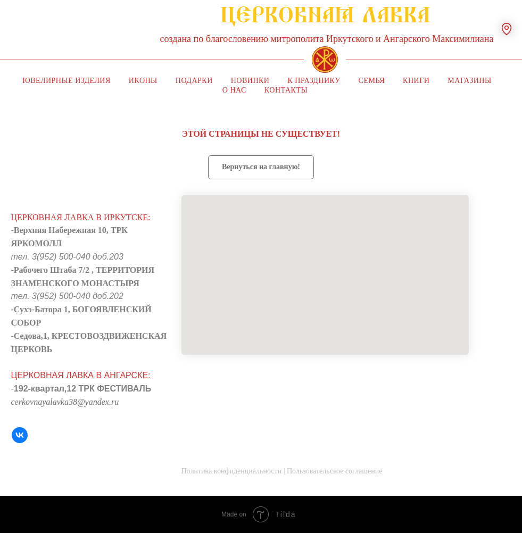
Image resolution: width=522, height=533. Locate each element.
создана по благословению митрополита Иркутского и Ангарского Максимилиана (327, 39)
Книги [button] (416, 81)
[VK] (20, 435)
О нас (234, 90)
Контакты (286, 90)
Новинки (250, 81)
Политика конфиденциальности (231, 471)
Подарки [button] (194, 81)
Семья (372, 81)
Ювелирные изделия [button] (66, 81)
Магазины (469, 81)
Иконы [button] (143, 81)
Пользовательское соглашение (335, 471)
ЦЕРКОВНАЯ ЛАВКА (325, 20)
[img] (325, 59)
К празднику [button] (313, 81)
